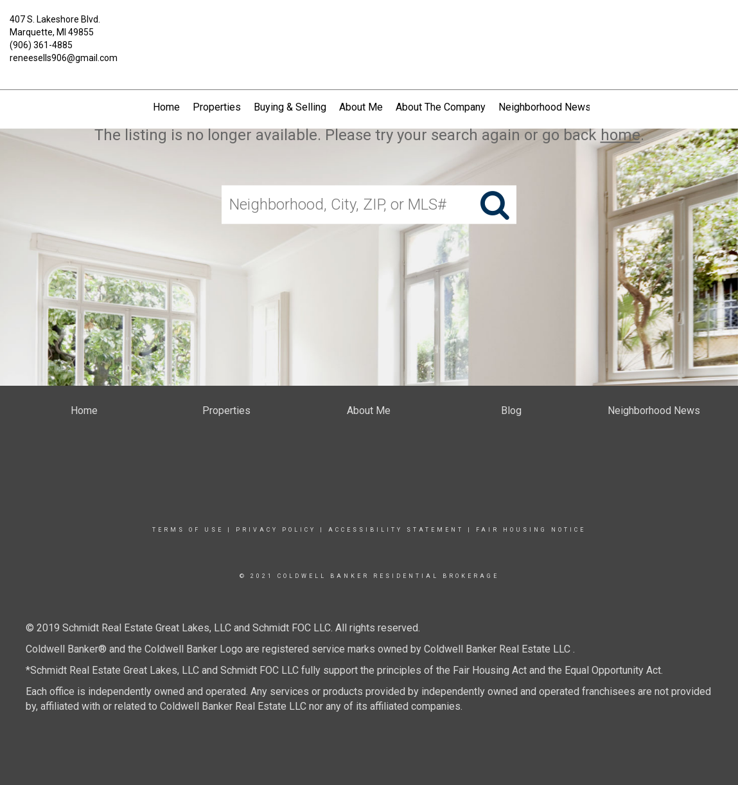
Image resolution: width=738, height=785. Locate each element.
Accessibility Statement (396, 530)
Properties (217, 107)
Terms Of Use (188, 530)
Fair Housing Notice (531, 530)
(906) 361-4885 (41, 45)
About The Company (441, 107)
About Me (361, 107)
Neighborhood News (544, 107)
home (620, 135)
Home (166, 107)
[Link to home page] (369, 27)
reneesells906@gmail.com (64, 58)
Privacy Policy (276, 530)
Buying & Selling (290, 107)
